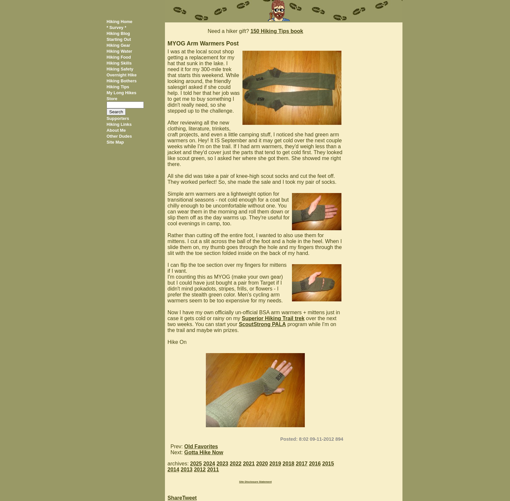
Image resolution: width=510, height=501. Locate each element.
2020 (262, 463)
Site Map (115, 142)
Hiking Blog (118, 33)
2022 (235, 463)
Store (112, 98)
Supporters (118, 118)
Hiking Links (119, 124)
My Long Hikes (121, 92)
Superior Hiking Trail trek (273, 318)
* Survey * (116, 27)
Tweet (189, 498)
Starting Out (119, 39)
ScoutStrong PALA (262, 324)
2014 (173, 469)
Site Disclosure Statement (255, 481)
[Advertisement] (375, 121)
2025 (196, 463)
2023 (222, 463)
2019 (275, 463)
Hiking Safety (120, 69)
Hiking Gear (118, 45)
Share (175, 498)
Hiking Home (119, 21)
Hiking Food (119, 57)
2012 (200, 469)
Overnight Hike (122, 74)
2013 (187, 469)
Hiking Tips (118, 86)
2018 (289, 463)
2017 (302, 463)
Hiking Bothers (122, 80)
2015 (328, 463)
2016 (315, 463)
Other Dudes (119, 136)
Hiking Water (119, 51)
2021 (249, 463)
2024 (209, 463)
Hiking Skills (119, 63)
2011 (213, 469)
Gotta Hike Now (203, 452)
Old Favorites (201, 446)
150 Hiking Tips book (276, 31)
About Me (116, 130)
